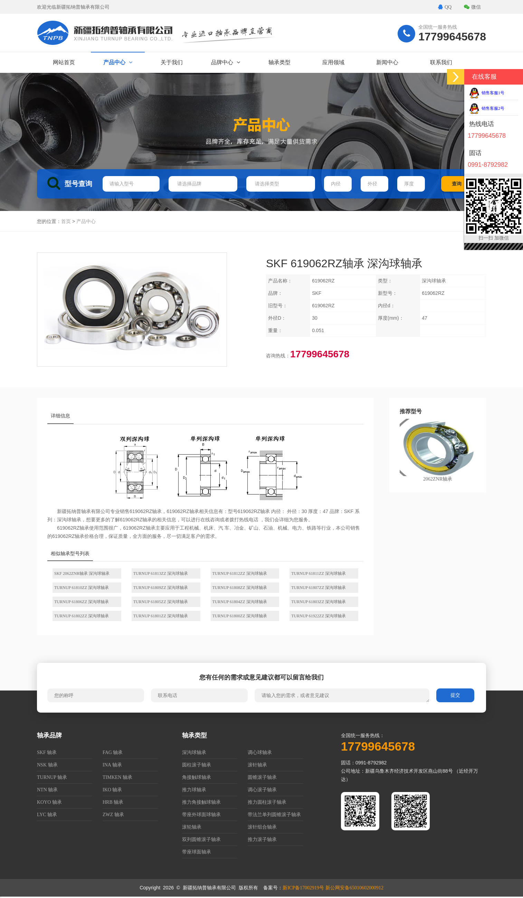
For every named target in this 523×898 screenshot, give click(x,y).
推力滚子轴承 (262, 839)
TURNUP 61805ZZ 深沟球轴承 (160, 601)
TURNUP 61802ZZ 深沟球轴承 (81, 616)
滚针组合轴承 (262, 827)
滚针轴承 (257, 764)
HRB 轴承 (113, 802)
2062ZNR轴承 (438, 450)
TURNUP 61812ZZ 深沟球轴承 (239, 573)
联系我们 (441, 62)
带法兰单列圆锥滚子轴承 (274, 814)
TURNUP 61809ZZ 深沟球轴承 (160, 587)
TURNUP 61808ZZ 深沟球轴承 (239, 587)
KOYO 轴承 (49, 802)
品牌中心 (225, 62)
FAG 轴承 (113, 752)
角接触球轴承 (196, 777)
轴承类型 (279, 62)
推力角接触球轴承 (201, 802)
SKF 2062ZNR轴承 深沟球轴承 (82, 573)
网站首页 (64, 62)
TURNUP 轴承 (52, 777)
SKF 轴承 (47, 752)
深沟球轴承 (194, 752)
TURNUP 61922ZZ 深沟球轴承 (318, 616)
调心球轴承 (260, 752)
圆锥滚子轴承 (262, 777)
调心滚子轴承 (262, 789)
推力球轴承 (194, 789)
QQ (444, 7)
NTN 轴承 (47, 789)
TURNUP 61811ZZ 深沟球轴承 (318, 573)
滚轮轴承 (191, 827)
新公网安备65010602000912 (354, 887)
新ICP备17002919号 (303, 887)
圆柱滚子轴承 (196, 764)
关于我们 (172, 62)
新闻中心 (387, 62)
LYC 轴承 (47, 814)
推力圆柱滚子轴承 (267, 802)
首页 (66, 221)
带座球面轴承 (196, 851)
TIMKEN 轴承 (117, 777)
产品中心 (117, 62)
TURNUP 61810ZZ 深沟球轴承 (81, 587)
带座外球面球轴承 (201, 814)
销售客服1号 (486, 92)
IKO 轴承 (112, 789)
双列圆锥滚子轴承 (201, 839)
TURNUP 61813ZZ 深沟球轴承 (160, 573)
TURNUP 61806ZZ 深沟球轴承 (81, 601)
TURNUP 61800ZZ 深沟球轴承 (239, 616)
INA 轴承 (112, 764)
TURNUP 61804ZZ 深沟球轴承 (239, 601)
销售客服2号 (486, 108)
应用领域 (333, 62)
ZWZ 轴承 (113, 814)
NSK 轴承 (47, 764)
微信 (472, 7)
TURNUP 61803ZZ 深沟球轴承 (318, 601)
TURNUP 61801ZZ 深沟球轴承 (160, 616)
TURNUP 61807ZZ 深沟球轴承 (318, 587)
